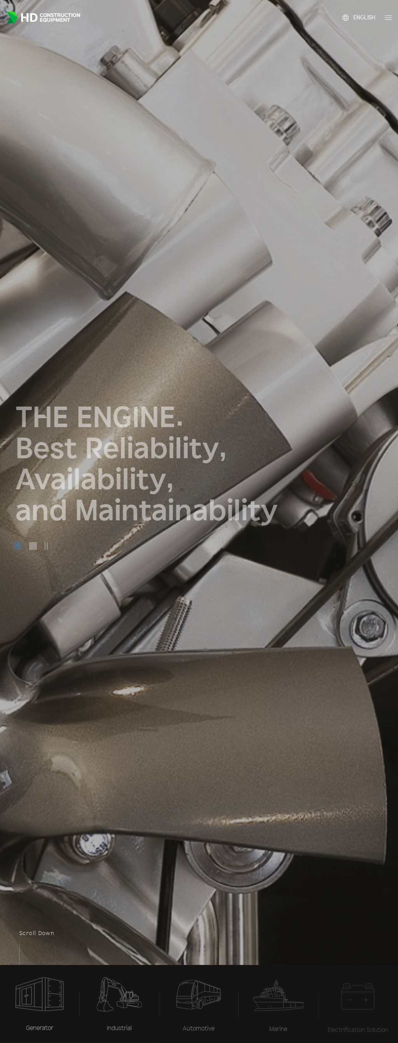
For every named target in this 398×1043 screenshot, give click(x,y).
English (364, 10)
